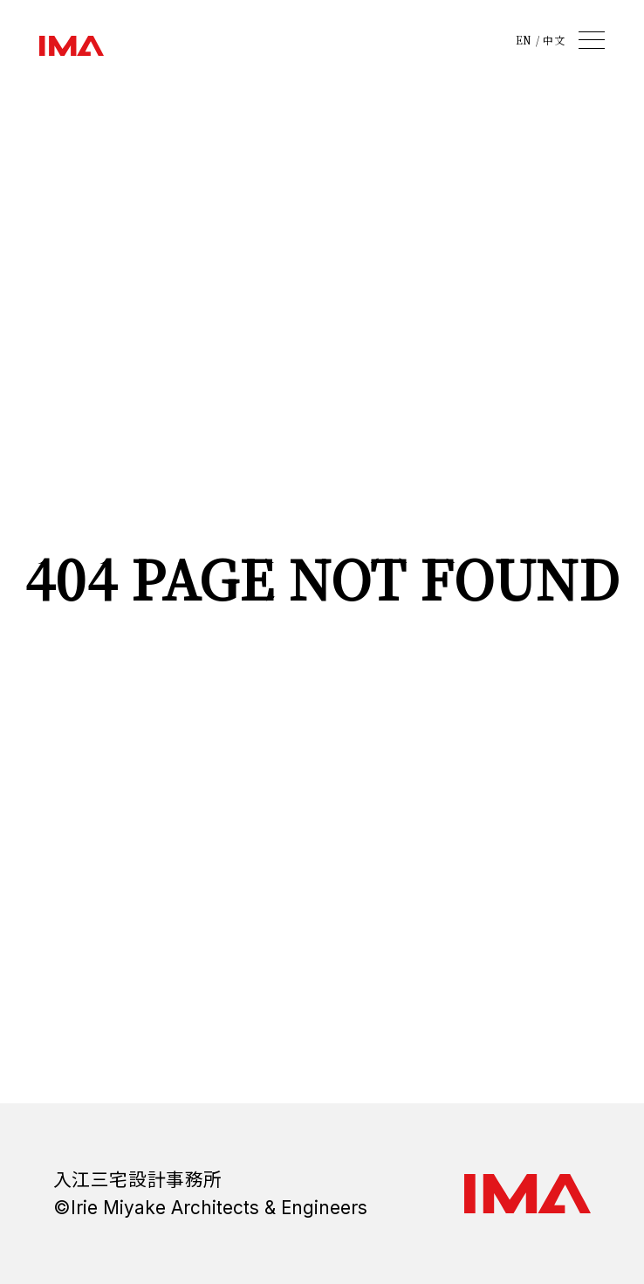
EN (524, 40)
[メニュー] (592, 40)
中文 (554, 40)
